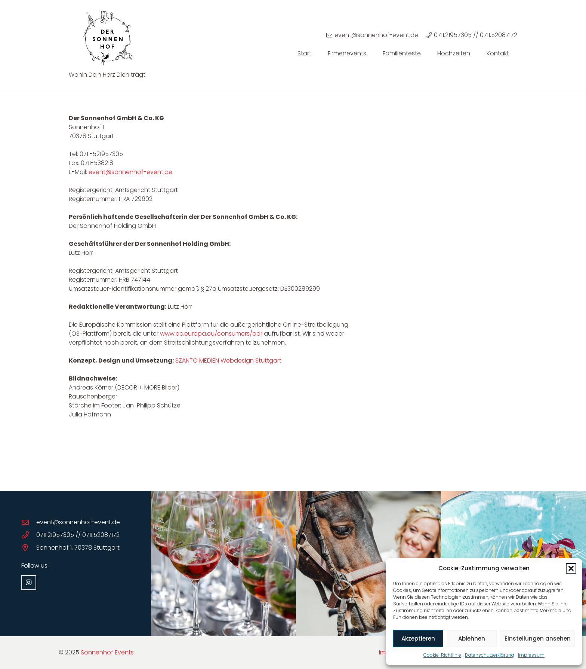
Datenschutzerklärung (489, 655)
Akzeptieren (418, 638)
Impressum (531, 655)
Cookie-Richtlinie (442, 655)
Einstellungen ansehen (538, 638)
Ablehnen (471, 638)
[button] (571, 568)
